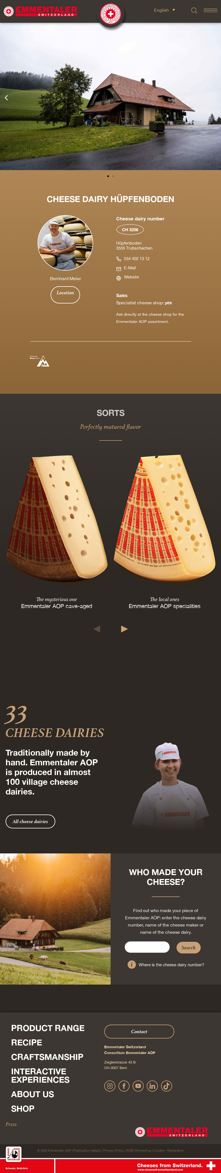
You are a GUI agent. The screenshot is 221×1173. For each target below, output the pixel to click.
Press (11, 1124)
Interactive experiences (40, 1075)
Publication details (87, 1150)
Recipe (26, 1042)
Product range (48, 1028)
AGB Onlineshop (138, 1150)
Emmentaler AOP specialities (164, 606)
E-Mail (130, 267)
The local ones (164, 599)
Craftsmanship (47, 1057)
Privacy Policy (113, 1150)
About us (32, 1094)
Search (189, 947)
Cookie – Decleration (168, 1150)
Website (131, 277)
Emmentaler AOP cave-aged (56, 606)
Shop (22, 1109)
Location (65, 292)
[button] (6, 97)
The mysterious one (56, 599)
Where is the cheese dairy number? (171, 964)
